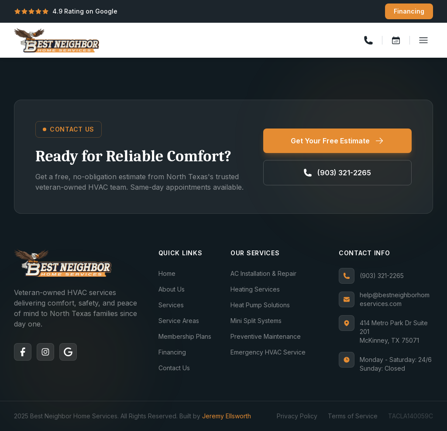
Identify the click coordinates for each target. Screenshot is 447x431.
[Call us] (368, 40)
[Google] (68, 352)
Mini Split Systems (256, 320)
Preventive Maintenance (265, 336)
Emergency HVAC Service (268, 352)
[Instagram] (45, 352)
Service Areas (178, 320)
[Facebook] (22, 352)
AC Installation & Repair (263, 273)
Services (171, 305)
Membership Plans (184, 336)
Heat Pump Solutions (260, 305)
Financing (409, 11)
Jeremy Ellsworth (226, 416)
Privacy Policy (297, 416)
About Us (171, 289)
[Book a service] (396, 40)
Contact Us (174, 368)
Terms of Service (353, 416)
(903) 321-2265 (371, 276)
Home (166, 273)
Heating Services (255, 289)
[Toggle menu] (423, 40)
